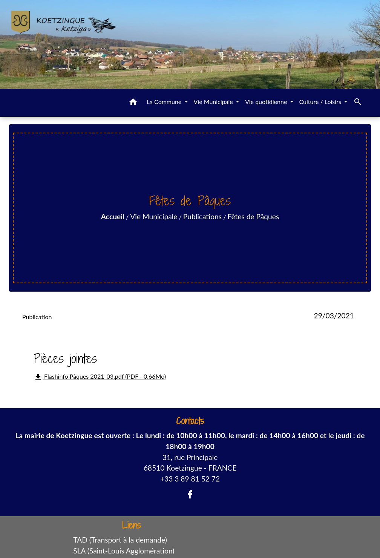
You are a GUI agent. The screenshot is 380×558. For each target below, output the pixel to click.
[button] (133, 103)
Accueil (112, 216)
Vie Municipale (153, 216)
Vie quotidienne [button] (267, 101)
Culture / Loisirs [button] (321, 101)
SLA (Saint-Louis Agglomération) (123, 550)
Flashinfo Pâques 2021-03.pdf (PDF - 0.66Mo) (100, 377)
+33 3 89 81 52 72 (190, 478)
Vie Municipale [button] (214, 101)
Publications (202, 216)
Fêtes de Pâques (253, 216)
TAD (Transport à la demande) (120, 539)
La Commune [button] (165, 101)
